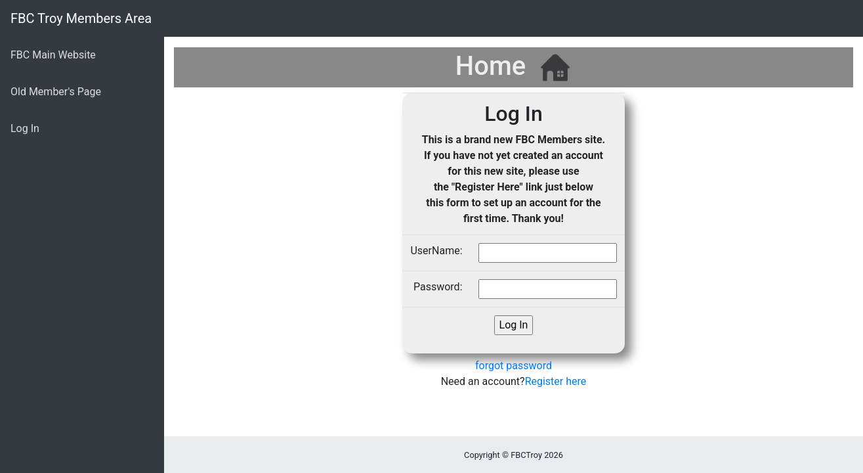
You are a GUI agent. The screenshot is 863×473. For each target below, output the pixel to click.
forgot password (513, 365)
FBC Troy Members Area (81, 18)
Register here (556, 381)
